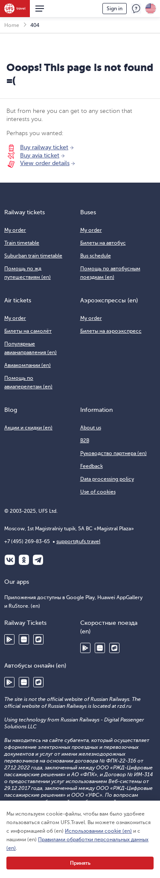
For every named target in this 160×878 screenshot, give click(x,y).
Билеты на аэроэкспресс (111, 331)
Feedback (136, 8)
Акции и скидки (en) (28, 428)
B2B (84, 440)
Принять (80, 863)
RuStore (38, 639)
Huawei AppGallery (24, 639)
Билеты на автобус (103, 243)
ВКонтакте (9, 559)
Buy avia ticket (39, 155)
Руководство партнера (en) (113, 453)
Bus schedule (95, 256)
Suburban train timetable (33, 256)
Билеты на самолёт (28, 331)
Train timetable (21, 243)
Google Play (9, 639)
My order (15, 230)
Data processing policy (107, 479)
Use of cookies (98, 492)
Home (11, 25)
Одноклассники (23, 559)
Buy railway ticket (44, 147)
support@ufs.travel (78, 541)
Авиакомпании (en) (27, 365)
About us (90, 428)
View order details (45, 163)
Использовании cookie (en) (98, 831)
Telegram (38, 559)
